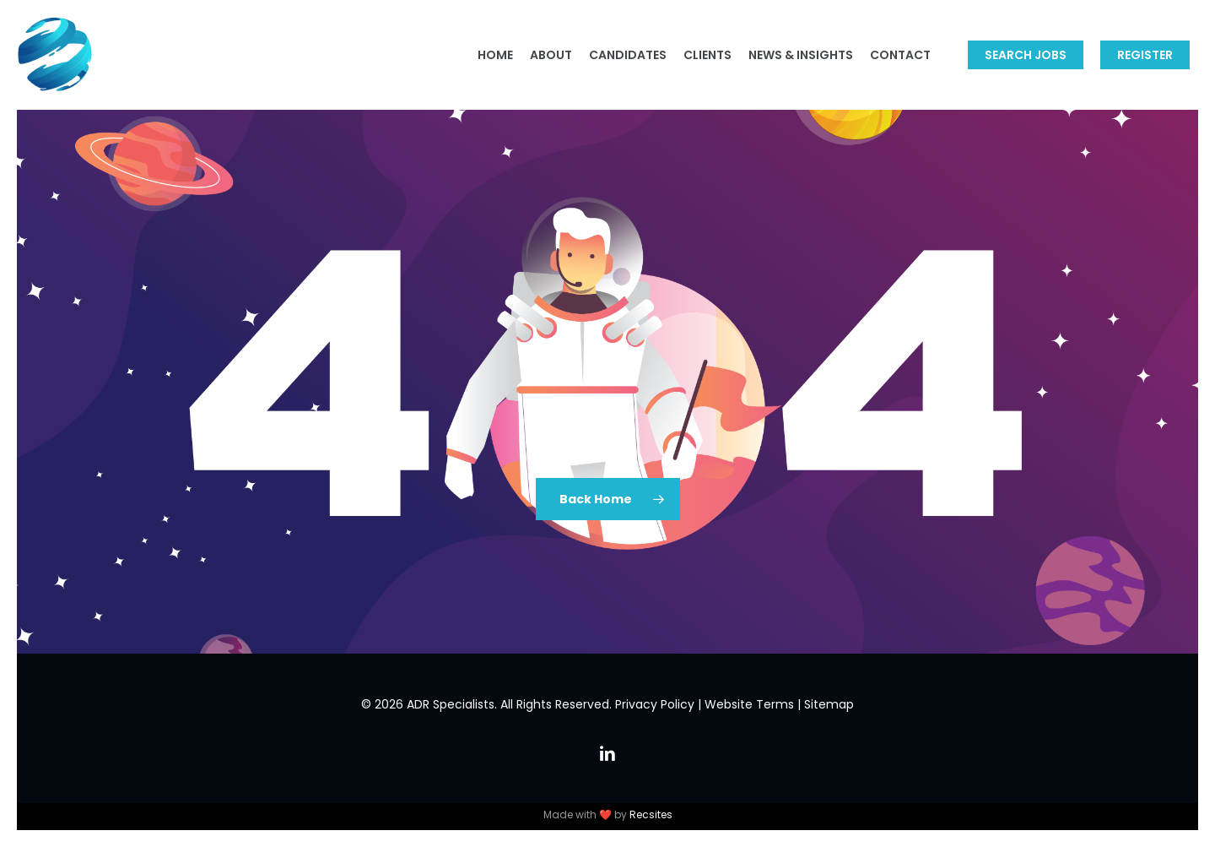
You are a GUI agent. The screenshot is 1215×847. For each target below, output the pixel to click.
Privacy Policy (654, 704)
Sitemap (829, 704)
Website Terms (749, 704)
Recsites (650, 814)
